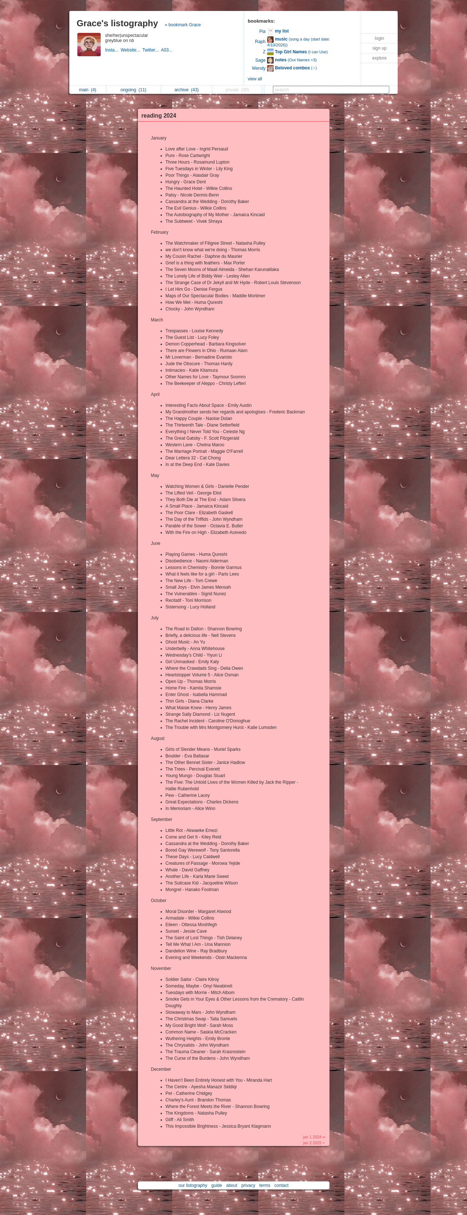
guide (216, 1185)
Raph (260, 41)
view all (255, 78)
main (87, 89)
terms (264, 1185)
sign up (380, 48)
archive (186, 89)
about (231, 1185)
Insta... (113, 50)
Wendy (259, 68)
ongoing (133, 89)
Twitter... (151, 50)
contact (281, 1185)
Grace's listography (117, 23)
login (379, 38)
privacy (248, 1185)
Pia (262, 31)
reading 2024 (159, 115)
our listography (192, 1185)
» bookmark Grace (183, 24)
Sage (260, 60)
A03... (167, 50)
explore (379, 58)
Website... (132, 50)
